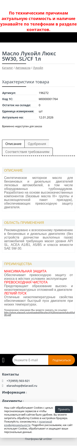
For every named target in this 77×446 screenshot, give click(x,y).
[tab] (38, 170)
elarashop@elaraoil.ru (22, 386)
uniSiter (47, 439)
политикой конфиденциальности (28, 423)
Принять (64, 409)
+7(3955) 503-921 (18, 381)
